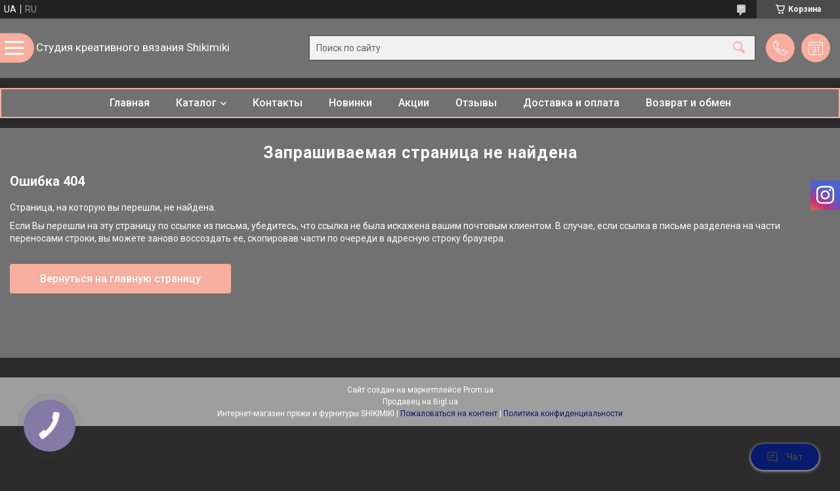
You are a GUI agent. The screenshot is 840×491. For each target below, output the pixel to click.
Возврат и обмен (688, 102)
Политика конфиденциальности (563, 413)
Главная (130, 102)
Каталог (196, 102)
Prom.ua (478, 390)
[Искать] (739, 48)
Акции (413, 102)
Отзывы (476, 102)
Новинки (350, 102)
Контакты (278, 102)
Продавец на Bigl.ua (420, 401)
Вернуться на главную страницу (120, 278)
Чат (784, 457)
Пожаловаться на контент (448, 413)
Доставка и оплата (571, 102)
